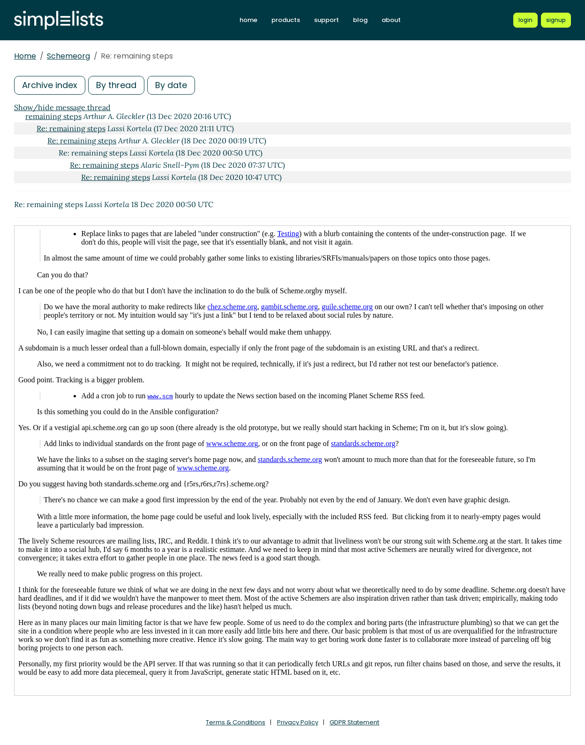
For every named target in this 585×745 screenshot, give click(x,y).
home (248, 19)
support (326, 19)
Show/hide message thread (62, 107)
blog (360, 19)
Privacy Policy (297, 722)
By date (171, 85)
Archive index (49, 85)
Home (25, 56)
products (285, 19)
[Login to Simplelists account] (525, 20)
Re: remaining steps (71, 128)
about (391, 19)
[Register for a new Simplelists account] (556, 20)
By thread (116, 85)
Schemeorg (68, 56)
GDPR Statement (354, 722)
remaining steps (53, 116)
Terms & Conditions (235, 722)
